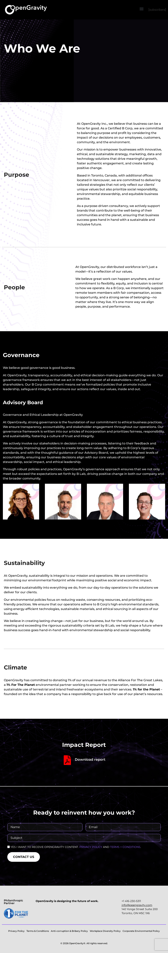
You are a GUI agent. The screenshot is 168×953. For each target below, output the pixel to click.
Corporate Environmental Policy (141, 931)
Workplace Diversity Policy (105, 931)
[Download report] (67, 760)
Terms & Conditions (37, 931)
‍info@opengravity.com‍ (137, 905)
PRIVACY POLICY (90, 847)
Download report (90, 759)
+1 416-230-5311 (131, 901)
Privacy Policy (16, 931)
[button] (141, 9)
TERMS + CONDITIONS (125, 847)
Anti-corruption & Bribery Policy (69, 931)
